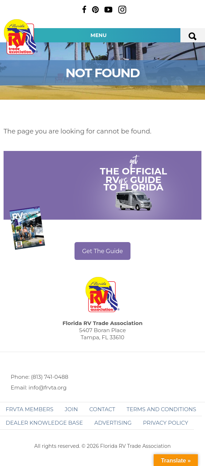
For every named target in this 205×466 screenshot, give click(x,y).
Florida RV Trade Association (21, 36)
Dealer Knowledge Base (44, 422)
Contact (102, 409)
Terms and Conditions (161, 409)
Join (71, 409)
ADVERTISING (113, 422)
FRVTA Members (29, 409)
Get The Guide (102, 251)
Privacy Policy (165, 422)
